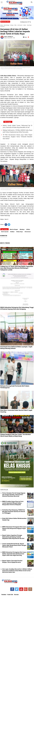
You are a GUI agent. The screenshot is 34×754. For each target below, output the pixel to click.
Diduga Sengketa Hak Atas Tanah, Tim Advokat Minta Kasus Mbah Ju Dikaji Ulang (15, 435)
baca (25, 37)
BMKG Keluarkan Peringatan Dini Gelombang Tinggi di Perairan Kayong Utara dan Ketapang (17, 308)
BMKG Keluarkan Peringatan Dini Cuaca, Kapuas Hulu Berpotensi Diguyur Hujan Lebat (14, 528)
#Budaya (22, 229)
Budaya (11, 25)
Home (1, 25)
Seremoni (2, 26)
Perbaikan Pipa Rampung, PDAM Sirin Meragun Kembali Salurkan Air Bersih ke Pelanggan (13, 511)
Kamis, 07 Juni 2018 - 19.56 (9, 37)
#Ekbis (28, 229)
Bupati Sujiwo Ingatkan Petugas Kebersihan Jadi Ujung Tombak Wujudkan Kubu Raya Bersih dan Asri (13, 536)
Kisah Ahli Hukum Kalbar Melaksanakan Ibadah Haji (14, 519)
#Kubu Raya (19, 231)
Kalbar (24, 25)
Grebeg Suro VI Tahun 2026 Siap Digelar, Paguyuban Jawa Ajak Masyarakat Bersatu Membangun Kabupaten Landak (16, 268)
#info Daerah (4, 231)
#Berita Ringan (14, 229)
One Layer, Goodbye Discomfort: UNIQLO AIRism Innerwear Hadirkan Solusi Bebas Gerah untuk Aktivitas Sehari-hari (17, 570)
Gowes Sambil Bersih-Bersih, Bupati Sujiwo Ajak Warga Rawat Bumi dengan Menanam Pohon (14, 545)
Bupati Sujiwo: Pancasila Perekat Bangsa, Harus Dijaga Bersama (12, 561)
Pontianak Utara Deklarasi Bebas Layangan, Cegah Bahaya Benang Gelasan (16, 347)
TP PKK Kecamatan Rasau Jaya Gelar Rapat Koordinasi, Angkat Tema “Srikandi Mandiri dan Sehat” (17, 136)
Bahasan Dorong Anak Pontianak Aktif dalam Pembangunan (14, 386)
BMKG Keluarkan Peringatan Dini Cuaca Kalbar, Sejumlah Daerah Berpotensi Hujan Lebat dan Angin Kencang (14, 553)
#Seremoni (28, 231)
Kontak (16, 594)
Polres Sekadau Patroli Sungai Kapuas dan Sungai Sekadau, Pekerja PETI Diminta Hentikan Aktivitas (13, 494)
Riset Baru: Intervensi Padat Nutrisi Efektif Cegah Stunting (16, 411)
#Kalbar (12, 231)
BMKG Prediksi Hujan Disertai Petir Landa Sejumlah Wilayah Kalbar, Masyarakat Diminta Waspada (13, 503)
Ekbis (15, 25)
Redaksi (4, 594)
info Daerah (19, 25)
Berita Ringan (6, 25)
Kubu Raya (29, 25)
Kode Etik (10, 594)
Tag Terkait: (4, 229)
